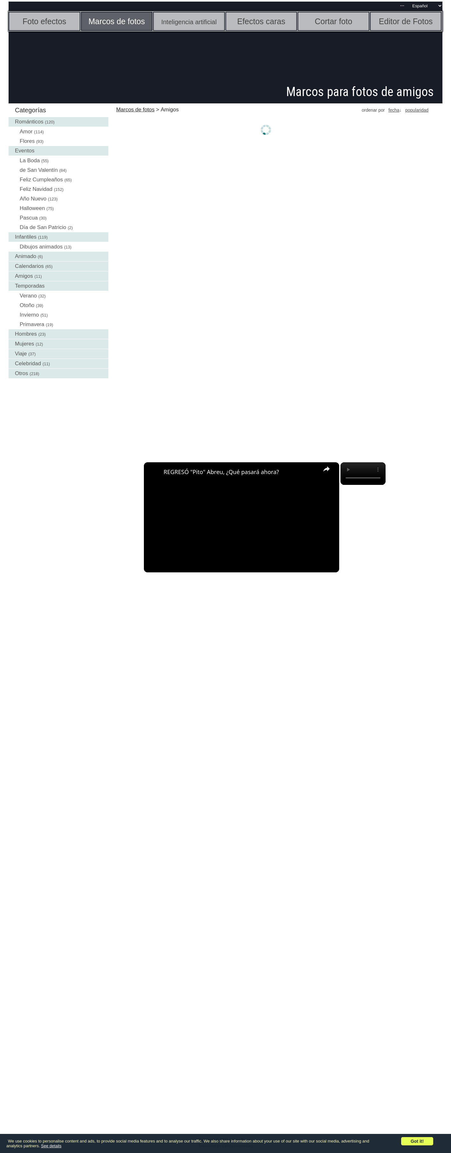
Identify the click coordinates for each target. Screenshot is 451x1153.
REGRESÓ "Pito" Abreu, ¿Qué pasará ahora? (221, 472)
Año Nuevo (33, 199)
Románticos (29, 122)
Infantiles (26, 237)
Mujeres (24, 344)
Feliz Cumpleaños (41, 180)
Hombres (26, 334)
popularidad (416, 110)
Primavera (32, 324)
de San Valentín (39, 170)
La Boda (30, 160)
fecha (393, 110)
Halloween (32, 208)
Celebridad (28, 363)
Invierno (29, 315)
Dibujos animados (41, 247)
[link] (154, 472)
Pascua (29, 218)
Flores (27, 141)
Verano (28, 296)
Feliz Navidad (36, 189)
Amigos (24, 276)
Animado (25, 256)
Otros (21, 373)
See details (51, 1145)
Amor (26, 132)
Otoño (27, 305)
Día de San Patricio (43, 227)
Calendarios (29, 266)
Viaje (21, 354)
